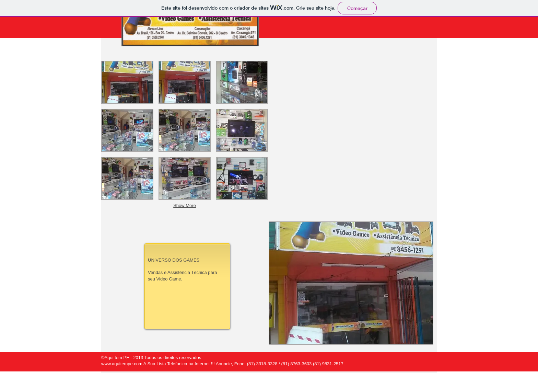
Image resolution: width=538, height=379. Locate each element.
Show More (184, 205)
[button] (351, 283)
